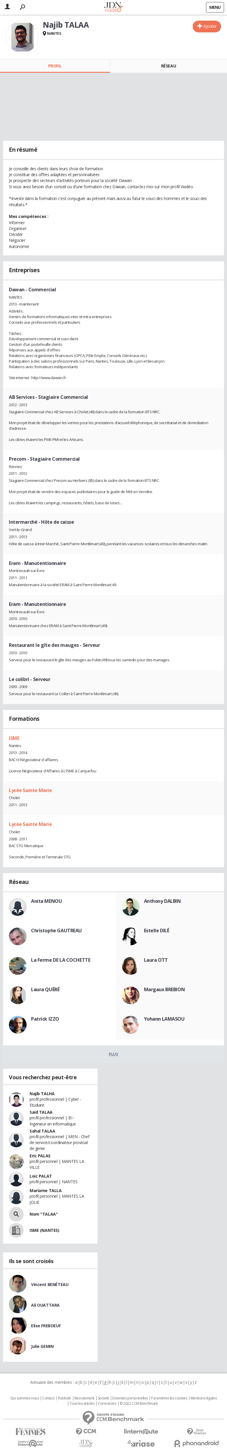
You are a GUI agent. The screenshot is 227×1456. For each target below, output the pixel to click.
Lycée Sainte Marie (30, 790)
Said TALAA (41, 1112)
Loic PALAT (41, 1176)
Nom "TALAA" (44, 1214)
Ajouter (210, 26)
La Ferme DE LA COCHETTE (60, 960)
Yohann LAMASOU (164, 1019)
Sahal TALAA (42, 1131)
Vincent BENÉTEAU (49, 1284)
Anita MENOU (46, 901)
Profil (54, 66)
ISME (14, 738)
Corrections (107, 1404)
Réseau (168, 66)
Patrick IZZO (45, 1019)
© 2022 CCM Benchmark (139, 1404)
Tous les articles (81, 1404)
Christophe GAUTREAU (56, 930)
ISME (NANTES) (44, 1230)
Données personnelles (130, 1398)
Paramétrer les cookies (169, 1398)
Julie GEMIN (42, 1346)
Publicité (64, 1398)
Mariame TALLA (46, 1190)
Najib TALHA (42, 1093)
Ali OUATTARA (45, 1305)
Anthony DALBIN (162, 901)
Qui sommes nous (24, 1398)
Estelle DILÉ (156, 930)
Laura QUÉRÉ (45, 989)
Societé (103, 1398)
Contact (48, 1398)
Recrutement (84, 1398)
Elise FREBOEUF (46, 1325)
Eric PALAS (40, 1155)
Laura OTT (156, 960)
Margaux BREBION (164, 989)
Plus (113, 1054)
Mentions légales (204, 1398)
